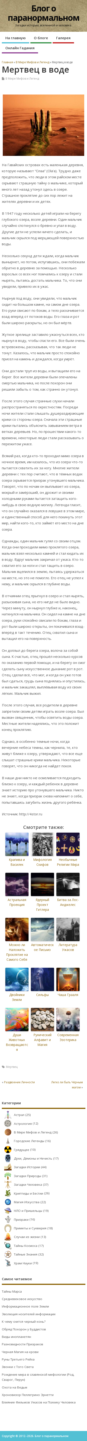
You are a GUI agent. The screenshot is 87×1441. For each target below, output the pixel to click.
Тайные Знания (19, 1254)
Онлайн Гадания (20, 48)
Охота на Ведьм (14, 1387)
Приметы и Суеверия (24, 1228)
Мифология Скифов (42, 862)
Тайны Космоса (19, 1246)
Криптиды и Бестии (22, 1193)
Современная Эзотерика (68, 1037)
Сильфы (42, 994)
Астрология (17, 1124)
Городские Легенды (23, 1141)
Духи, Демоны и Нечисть (27, 1158)
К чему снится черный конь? (23, 1321)
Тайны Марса (12, 1291)
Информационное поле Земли (25, 1306)
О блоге (41, 37)
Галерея (63, 37)
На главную (15, 37)
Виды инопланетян (16, 1337)
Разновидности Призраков (22, 1344)
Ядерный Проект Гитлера (42, 905)
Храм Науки (17, 1263)
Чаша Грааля (68, 994)
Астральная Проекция (17, 902)
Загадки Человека (22, 1184)
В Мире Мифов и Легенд (22, 79)
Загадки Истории (21, 1167)
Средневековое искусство (22, 1299)
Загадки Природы (21, 1176)
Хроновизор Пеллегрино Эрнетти (28, 1395)
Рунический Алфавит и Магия (42, 1040)
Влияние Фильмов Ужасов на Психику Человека (39, 1402)
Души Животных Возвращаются (17, 1042)
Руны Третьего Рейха (18, 1359)
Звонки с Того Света (18, 1367)
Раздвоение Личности (19, 1082)
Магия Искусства (20, 1202)
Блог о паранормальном (43, 13)
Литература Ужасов (68, 947)
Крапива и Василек (17, 862)
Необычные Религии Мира (68, 862)
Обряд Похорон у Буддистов (24, 1329)
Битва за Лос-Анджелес (68, 902)
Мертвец (12, 1067)
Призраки (15, 1219)
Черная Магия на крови (20, 1352)
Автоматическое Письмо (42, 947)
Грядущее (15, 1150)
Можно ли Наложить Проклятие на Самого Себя (17, 952)
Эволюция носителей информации (28, 1314)
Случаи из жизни (21, 1237)
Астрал (13, 1115)
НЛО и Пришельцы (22, 1211)
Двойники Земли (17, 997)
